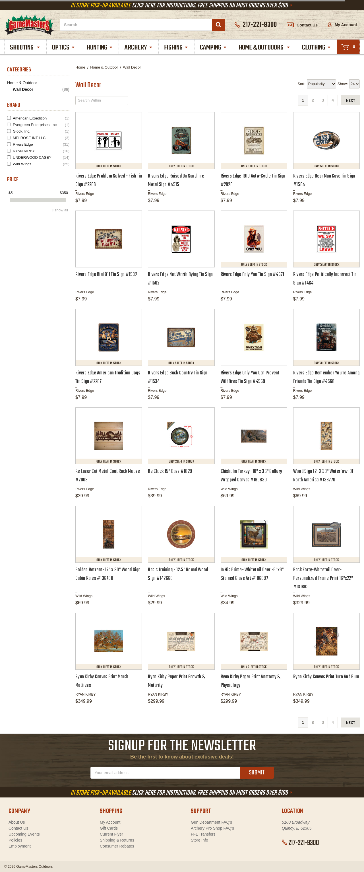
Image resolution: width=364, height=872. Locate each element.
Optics (63, 47)
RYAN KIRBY (41, 151)
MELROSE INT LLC (41, 138)
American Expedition (41, 118)
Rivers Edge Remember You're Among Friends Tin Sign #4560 (326, 377)
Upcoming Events (24, 834)
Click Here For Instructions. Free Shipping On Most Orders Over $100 (182, 6)
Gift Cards (109, 828)
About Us (17, 822)
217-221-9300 (300, 843)
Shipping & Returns (117, 840)
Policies (15, 840)
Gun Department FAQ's (211, 822)
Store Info (199, 840)
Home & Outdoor (22, 83)
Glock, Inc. (41, 131)
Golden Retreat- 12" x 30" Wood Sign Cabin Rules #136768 (107, 574)
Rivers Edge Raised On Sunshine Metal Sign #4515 (176, 180)
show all (61, 210)
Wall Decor (41, 89)
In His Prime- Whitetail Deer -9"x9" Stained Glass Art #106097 (252, 574)
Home (80, 67)
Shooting (25, 47)
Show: (343, 84)
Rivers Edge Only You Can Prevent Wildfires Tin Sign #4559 (250, 377)
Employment (20, 846)
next (350, 100)
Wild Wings (41, 164)
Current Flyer (111, 834)
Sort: (301, 84)
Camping (213, 47)
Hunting (100, 47)
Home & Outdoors (265, 47)
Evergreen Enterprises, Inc (41, 125)
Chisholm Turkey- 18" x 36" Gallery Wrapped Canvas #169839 (251, 475)
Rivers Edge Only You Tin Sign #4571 (252, 275)
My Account (342, 24)
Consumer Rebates (117, 846)
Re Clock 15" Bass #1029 (170, 471)
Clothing (316, 47)
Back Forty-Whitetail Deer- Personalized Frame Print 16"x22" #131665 (323, 578)
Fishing (176, 47)
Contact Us (302, 25)
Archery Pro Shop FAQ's (212, 828)
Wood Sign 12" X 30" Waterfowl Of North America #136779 (323, 475)
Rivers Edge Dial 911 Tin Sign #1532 (106, 275)
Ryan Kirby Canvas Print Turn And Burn (326, 677)
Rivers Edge (41, 144)
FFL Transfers (203, 834)
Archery (139, 47)
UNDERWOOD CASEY (41, 157)
